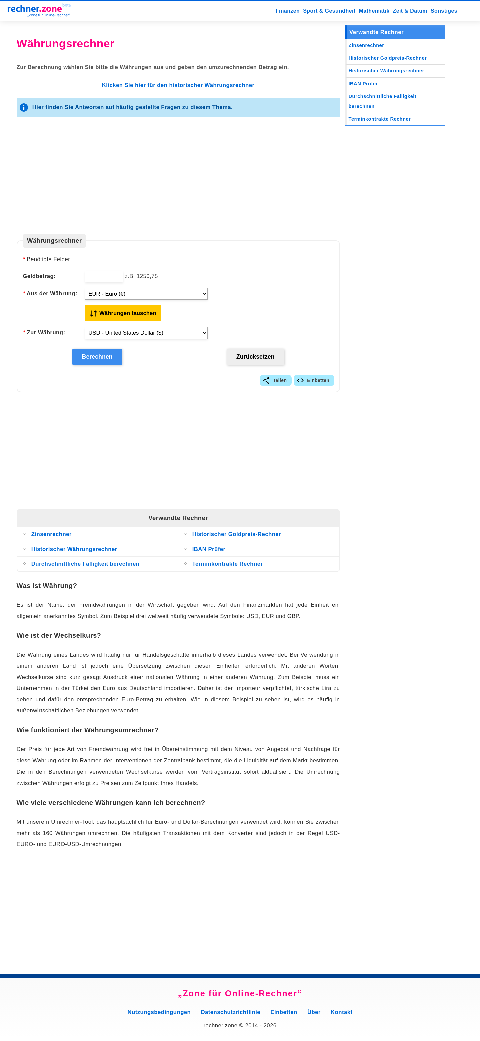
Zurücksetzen (254, 358)
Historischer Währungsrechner (74, 552)
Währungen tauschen (127, 313)
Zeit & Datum (410, 11)
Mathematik (374, 11)
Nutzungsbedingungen (159, 1015)
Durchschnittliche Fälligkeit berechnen (85, 566)
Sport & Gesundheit (329, 11)
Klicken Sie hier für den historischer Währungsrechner (178, 85)
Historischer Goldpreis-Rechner (236, 537)
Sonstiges (444, 11)
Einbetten (318, 383)
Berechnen (97, 358)
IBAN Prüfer (209, 552)
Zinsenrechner (51, 537)
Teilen (280, 383)
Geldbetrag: (39, 276)
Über (314, 1015)
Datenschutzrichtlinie (231, 1015)
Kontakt (341, 1015)
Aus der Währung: (50, 293)
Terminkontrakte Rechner (227, 566)
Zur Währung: (44, 332)
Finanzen (288, 11)
